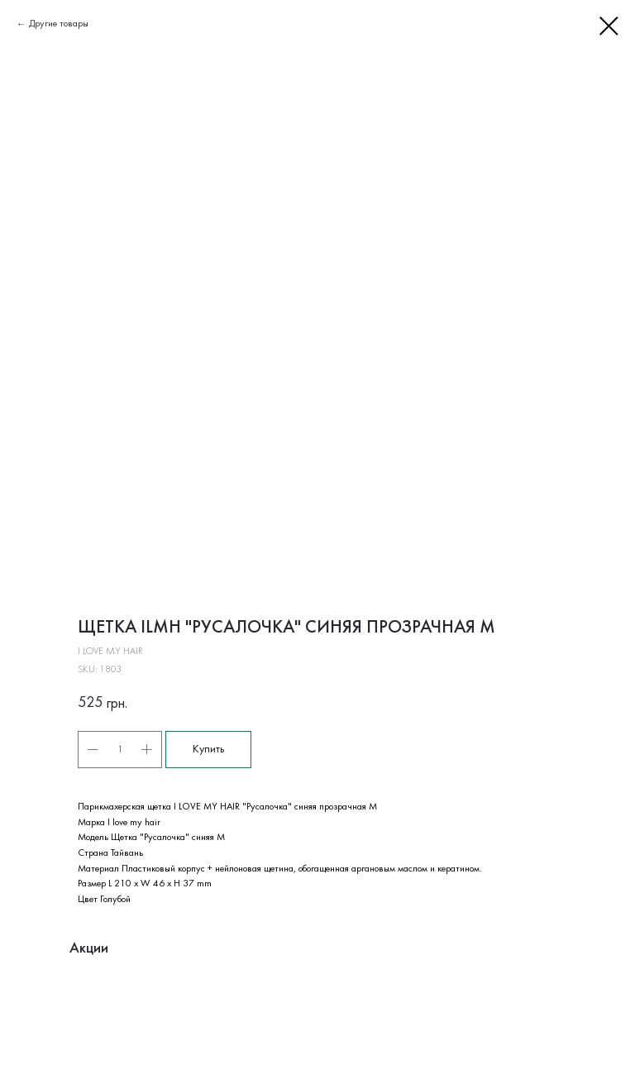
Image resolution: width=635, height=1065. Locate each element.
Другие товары (58, 24)
